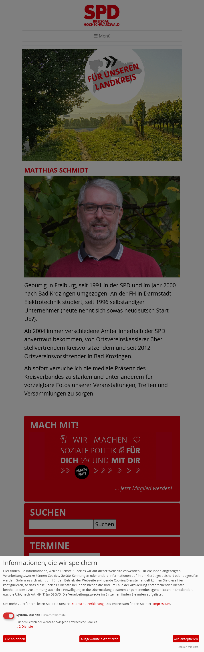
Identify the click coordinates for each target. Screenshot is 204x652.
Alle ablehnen (14, 639)
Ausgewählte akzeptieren (99, 639)
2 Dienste (24, 626)
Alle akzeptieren (186, 639)
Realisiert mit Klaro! (188, 646)
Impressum (161, 604)
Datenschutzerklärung (87, 604)
